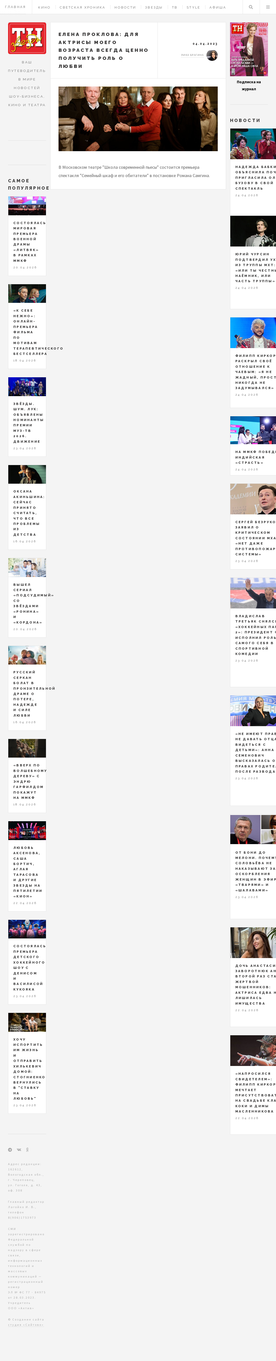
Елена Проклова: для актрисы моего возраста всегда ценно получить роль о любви (104, 50)
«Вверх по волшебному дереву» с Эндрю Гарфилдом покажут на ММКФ (30, 781)
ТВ (175, 7)
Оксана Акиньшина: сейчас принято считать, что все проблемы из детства (29, 513)
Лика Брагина (192, 55)
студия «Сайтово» (26, 1325)
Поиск (251, 7)
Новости (125, 7)
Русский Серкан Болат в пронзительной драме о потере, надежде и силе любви (34, 693)
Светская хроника (82, 7)
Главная (15, 7)
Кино (44, 7)
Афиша (217, 7)
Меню (268, 7)
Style (193, 7)
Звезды (154, 7)
